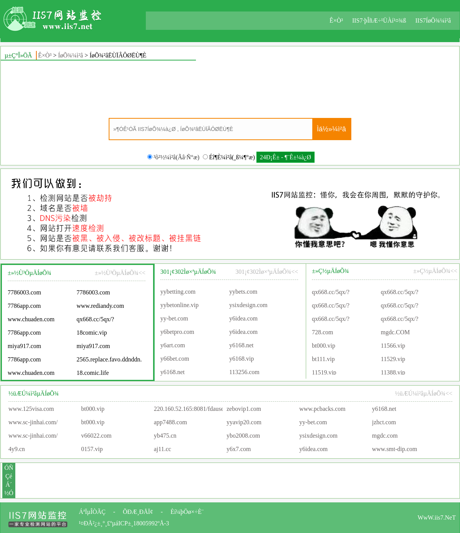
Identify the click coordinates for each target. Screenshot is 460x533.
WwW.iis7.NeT (437, 517)
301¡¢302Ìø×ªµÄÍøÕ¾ (188, 271)
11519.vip (324, 373)
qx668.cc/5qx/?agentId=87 (330, 321)
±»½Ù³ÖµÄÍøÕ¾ (29, 273)
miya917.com (24, 347)
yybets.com (243, 292)
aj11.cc (162, 449)
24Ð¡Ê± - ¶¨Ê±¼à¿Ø (285, 157)
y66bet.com (174, 359)
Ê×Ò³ (336, 20)
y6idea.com (243, 319)
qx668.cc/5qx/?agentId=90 (95, 322)
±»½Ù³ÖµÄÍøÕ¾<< (120, 273)
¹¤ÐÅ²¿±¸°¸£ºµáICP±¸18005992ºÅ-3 (124, 523)
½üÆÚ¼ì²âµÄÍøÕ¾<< (423, 393)
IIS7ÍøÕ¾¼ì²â (433, 20)
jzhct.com (384, 422)
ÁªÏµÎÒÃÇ (92, 511)
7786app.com (24, 307)
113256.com (244, 373)
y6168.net (241, 346)
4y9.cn (16, 449)
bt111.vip (323, 359)
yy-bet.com (174, 319)
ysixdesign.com (248, 306)
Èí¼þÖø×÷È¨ (187, 511)
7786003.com (24, 294)
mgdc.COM (395, 333)
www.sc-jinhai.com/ (33, 422)
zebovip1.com (244, 408)
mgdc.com (385, 435)
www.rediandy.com (100, 307)
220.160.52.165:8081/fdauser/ (190, 408)
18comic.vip (92, 334)
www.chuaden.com (31, 320)
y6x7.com (239, 449)
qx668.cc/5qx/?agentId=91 (330, 294)
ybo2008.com (243, 435)
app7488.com (170, 422)
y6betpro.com (177, 333)
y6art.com (172, 346)
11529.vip (393, 359)
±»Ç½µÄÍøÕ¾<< (435, 271)
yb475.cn (165, 435)
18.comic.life (93, 374)
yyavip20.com (244, 422)
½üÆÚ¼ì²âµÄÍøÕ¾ (33, 393)
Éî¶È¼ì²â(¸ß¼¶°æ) (229, 157)
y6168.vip (241, 359)
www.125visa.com (31, 408)
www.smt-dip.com (394, 449)
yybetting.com (178, 292)
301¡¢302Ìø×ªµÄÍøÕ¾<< (266, 271)
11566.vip (393, 346)
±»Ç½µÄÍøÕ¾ (330, 271)
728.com (322, 333)
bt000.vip (323, 346)
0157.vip (92, 449)
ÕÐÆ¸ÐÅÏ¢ (138, 511)
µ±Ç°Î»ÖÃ (18, 55)
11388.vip (393, 373)
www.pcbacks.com (322, 408)
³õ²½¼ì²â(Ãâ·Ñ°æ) (173, 157)
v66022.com (96, 435)
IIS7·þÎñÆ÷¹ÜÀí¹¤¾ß (379, 20)
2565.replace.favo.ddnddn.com (109, 361)
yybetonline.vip (179, 306)
